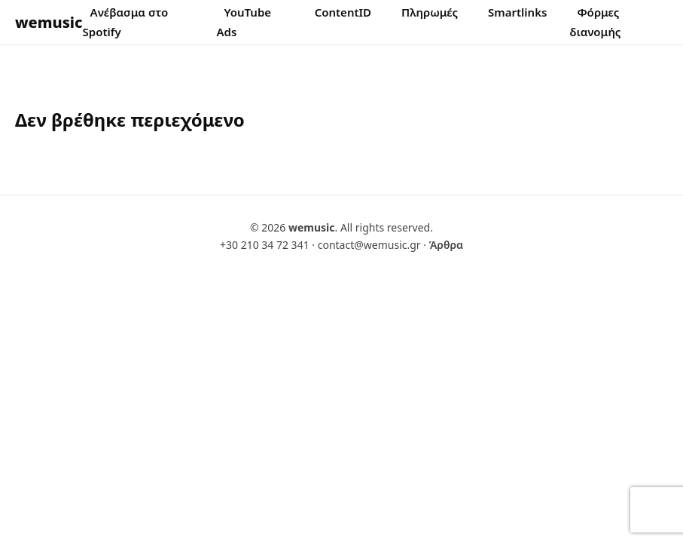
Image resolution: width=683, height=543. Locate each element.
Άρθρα (446, 245)
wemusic (49, 22)
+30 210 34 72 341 (264, 245)
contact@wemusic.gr (369, 245)
